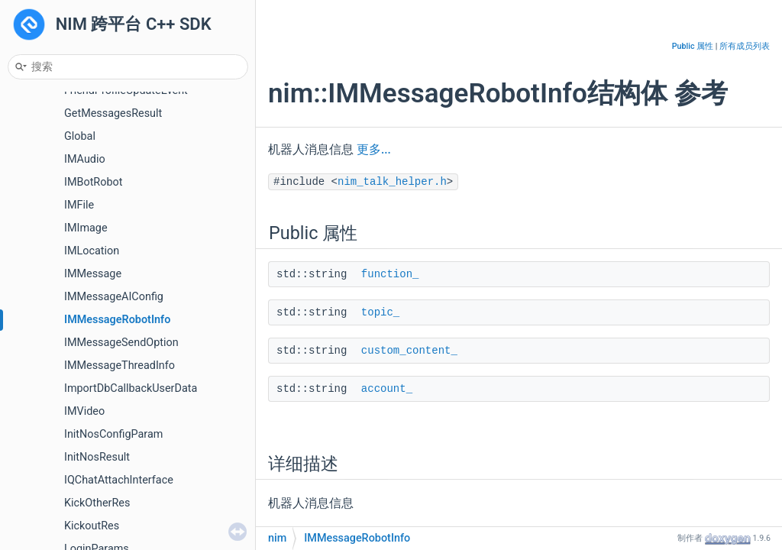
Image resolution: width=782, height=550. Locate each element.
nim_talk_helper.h (392, 182)
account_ (386, 389)
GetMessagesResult (113, 113)
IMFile (79, 205)
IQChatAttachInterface (118, 480)
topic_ (380, 312)
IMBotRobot (93, 182)
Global (79, 136)
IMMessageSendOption (121, 342)
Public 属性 (692, 46)
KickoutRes (91, 525)
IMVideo (84, 411)
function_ (390, 274)
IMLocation (91, 250)
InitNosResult (97, 457)
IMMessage (92, 273)
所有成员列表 (744, 46)
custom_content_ (409, 351)
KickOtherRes (97, 503)
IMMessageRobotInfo (117, 319)
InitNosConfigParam (113, 434)
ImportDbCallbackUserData (130, 388)
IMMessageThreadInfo (119, 365)
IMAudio (84, 159)
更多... (374, 150)
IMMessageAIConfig (113, 296)
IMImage (86, 228)
